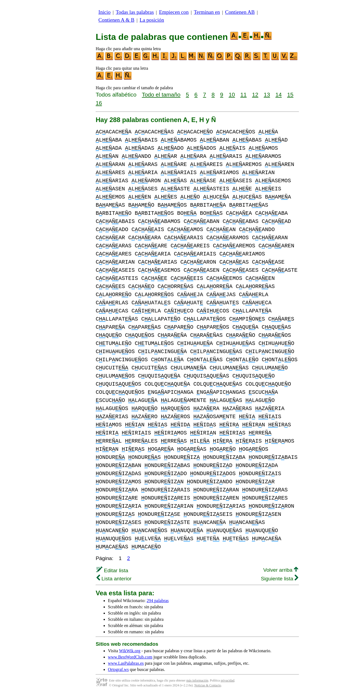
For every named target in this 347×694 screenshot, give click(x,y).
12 (255, 94)
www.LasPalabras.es (126, 663)
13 (267, 94)
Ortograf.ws (118, 669)
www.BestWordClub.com (130, 657)
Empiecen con (174, 12)
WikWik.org (129, 650)
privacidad (227, 680)
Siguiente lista (279, 578)
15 (290, 94)
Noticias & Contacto (207, 685)
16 (99, 103)
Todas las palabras (135, 12)
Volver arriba (280, 570)
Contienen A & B (116, 20)
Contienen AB (240, 12)
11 (243, 94)
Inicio (104, 12)
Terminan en (207, 12)
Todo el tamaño (161, 94)
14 (278, 94)
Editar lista (112, 570)
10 (232, 94)
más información (197, 680)
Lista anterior (114, 578)
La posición (152, 20)
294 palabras (158, 600)
